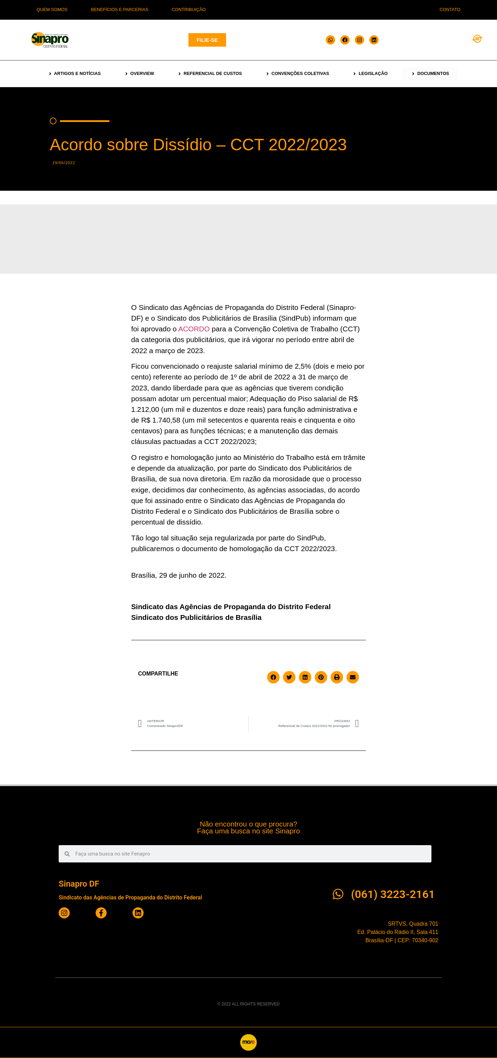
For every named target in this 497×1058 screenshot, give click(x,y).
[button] (273, 677)
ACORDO (193, 329)
